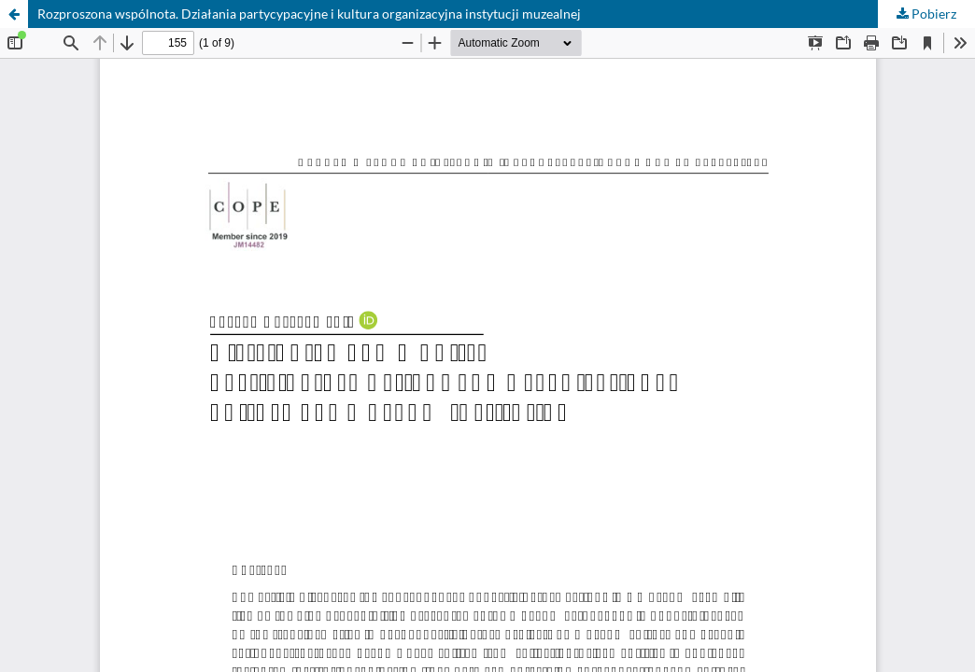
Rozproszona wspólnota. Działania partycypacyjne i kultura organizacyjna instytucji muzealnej (309, 13)
